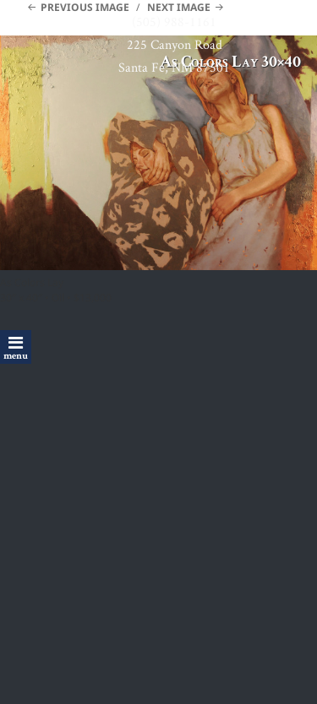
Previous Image (85, 7)
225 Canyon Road (174, 44)
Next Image (178, 7)
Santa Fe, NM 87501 (174, 67)
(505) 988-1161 (174, 21)
